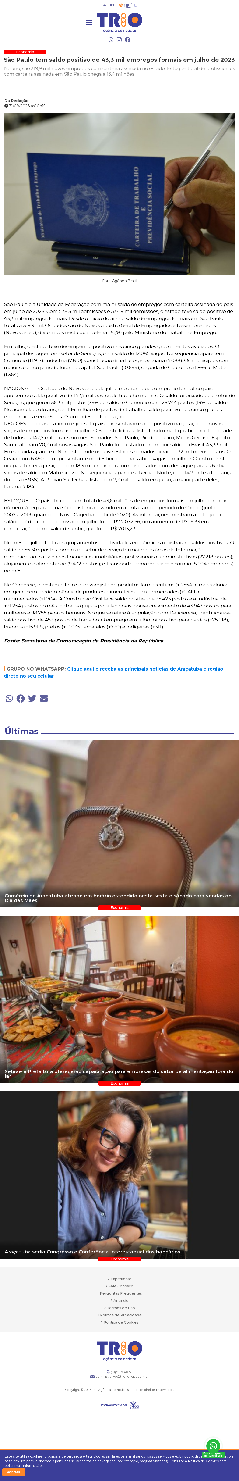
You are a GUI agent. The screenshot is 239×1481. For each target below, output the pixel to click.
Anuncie (120, 1300)
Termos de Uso (121, 1308)
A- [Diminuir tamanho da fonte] (105, 5)
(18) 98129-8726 (119, 1372)
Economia (25, 52)
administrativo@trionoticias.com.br (119, 1376)
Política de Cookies (203, 1461)
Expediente (121, 1279)
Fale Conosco (121, 1286)
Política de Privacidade (121, 1315)
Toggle (128, 5)
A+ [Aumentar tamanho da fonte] (112, 5)
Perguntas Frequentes (121, 1293)
